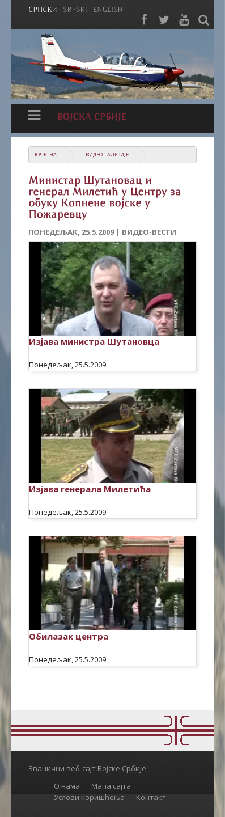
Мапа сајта (111, 786)
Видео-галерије (107, 154)
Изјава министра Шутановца (94, 341)
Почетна (44, 154)
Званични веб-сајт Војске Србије (87, 768)
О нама (67, 786)
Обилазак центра (68, 636)
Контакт (151, 797)
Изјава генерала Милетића (90, 488)
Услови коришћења (89, 797)
